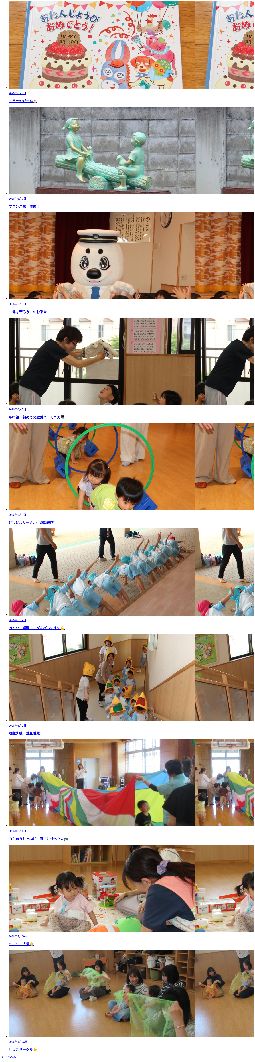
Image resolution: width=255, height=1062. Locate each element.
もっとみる (8, 1057)
